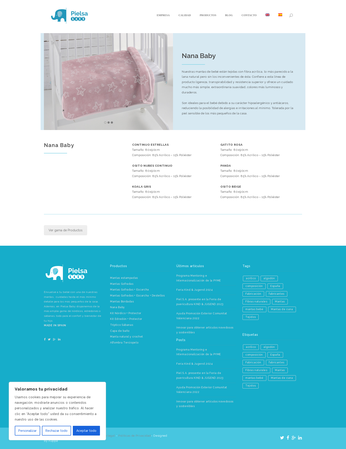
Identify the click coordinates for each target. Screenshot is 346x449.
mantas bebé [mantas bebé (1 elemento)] (254, 309)
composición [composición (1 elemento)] (254, 286)
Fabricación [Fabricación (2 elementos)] (253, 293)
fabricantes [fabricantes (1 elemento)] (276, 293)
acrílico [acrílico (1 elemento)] (251, 278)
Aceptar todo (86, 430)
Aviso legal (107, 435)
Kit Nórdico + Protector (125, 313)
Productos (208, 15)
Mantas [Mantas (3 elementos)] (280, 301)
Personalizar (27, 430)
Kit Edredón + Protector (126, 319)
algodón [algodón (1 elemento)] (269, 278)
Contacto (249, 15)
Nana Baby (117, 307)
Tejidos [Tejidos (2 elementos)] (250, 317)
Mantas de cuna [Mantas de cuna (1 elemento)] (282, 309)
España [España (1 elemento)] (275, 286)
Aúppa (53, 440)
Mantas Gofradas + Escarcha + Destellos (137, 295)
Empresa (163, 15)
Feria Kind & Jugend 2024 (194, 289)
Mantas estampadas (124, 277)
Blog (229, 15)
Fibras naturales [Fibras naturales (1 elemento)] (256, 301)
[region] (57, 411)
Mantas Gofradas (122, 283)
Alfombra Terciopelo (124, 342)
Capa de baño (120, 330)
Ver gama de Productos (66, 230)
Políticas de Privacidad (134, 435)
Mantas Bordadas (122, 301)
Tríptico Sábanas (121, 324)
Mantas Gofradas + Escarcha (129, 289)
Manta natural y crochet (126, 336)
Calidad (185, 15)
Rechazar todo (56, 430)
